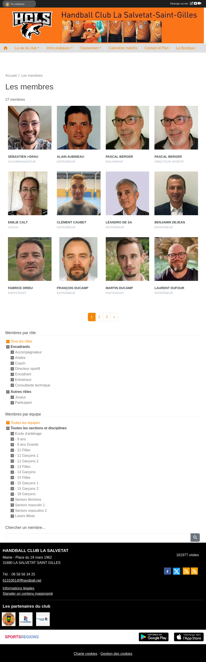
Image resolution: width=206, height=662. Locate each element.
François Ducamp (72, 288)
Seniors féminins (28, 499)
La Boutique (185, 48)
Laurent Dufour (169, 288)
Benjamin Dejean (169, 222)
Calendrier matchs (122, 48)
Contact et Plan (156, 48)
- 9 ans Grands (27, 444)
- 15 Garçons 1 (27, 483)
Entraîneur (23, 380)
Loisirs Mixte (25, 516)
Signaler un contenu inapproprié (28, 593)
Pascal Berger (119, 156)
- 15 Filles (22, 477)
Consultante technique (32, 385)
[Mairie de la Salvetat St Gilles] (8, 619)
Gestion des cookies (116, 654)
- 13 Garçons (25, 472)
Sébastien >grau (23, 156)
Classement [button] (89, 48)
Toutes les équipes (25, 423)
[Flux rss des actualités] (186, 571)
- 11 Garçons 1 (27, 455)
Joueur (20, 397)
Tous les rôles (21, 341)
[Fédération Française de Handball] (26, 619)
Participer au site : (185, 3)
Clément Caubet (72, 222)
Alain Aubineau (70, 156)
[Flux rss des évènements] (194, 571)
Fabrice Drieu (20, 288)
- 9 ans (20, 439)
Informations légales (18, 588)
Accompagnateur (28, 352)
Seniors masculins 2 (31, 510)
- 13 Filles (22, 466)
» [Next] (114, 317)
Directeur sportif (27, 368)
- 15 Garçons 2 (27, 488)
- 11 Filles (22, 450)
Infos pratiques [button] (58, 48)
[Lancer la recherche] (195, 537)
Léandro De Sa (119, 222)
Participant (23, 402)
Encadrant (23, 374)
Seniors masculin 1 (30, 505)
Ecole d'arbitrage (28, 433)
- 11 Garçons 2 (27, 461)
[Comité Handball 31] (43, 619)
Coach (20, 363)
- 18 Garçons (25, 494)
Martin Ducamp (119, 288)
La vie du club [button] (26, 48)
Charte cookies (85, 654)
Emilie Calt (18, 222)
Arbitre (20, 358)
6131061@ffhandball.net (22, 580)
